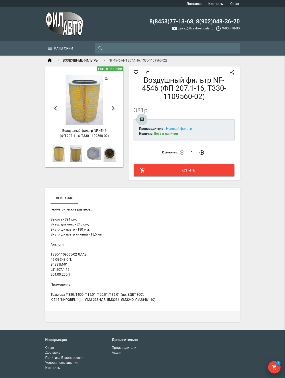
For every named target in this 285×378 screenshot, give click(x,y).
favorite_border (136, 72)
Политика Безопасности (64, 358)
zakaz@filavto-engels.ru (196, 28)
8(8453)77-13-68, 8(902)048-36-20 (194, 21)
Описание (64, 198)
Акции (117, 353)
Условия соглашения (61, 363)
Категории (63, 48)
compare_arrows (146, 72)
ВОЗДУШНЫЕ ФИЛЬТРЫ (80, 60)
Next (113, 108)
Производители (124, 348)
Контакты (216, 4)
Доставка (194, 4)
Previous (56, 108)
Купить (167, 170)
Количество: (170, 152)
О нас (234, 4)
